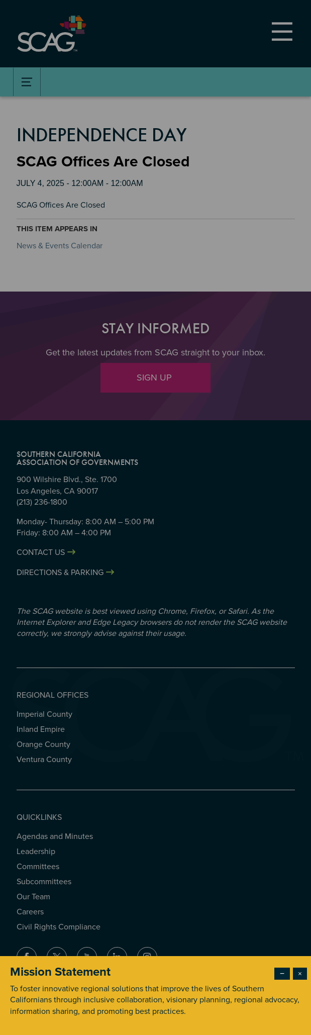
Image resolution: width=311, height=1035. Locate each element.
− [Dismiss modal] (282, 974)
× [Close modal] (300, 974)
